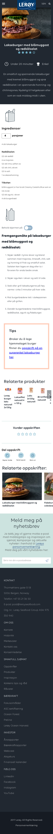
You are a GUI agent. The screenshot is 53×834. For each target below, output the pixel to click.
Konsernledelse (13, 652)
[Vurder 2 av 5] (23, 434)
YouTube (9, 793)
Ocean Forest (11, 714)
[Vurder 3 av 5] (27, 434)
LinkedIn (9, 776)
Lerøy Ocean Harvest (16, 725)
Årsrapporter (11, 740)
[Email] (23, 560)
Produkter (9, 672)
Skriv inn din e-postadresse (16, 556)
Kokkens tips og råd (15, 683)
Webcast (9, 751)
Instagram (10, 787)
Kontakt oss (10, 647)
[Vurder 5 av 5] (34, 434)
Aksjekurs (9, 756)
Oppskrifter (10, 666)
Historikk (9, 635)
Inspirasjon (10, 678)
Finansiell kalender (15, 762)
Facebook (10, 782)
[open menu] (3, 4)
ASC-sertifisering (13, 709)
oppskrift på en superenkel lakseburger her (25, 353)
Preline (8, 720)
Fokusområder (12, 703)
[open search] (46, 4)
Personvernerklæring (26, 825)
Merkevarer (10, 641)
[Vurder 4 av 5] (31, 434)
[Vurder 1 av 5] (19, 434)
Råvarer (8, 689)
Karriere (8, 630)
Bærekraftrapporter (15, 745)
